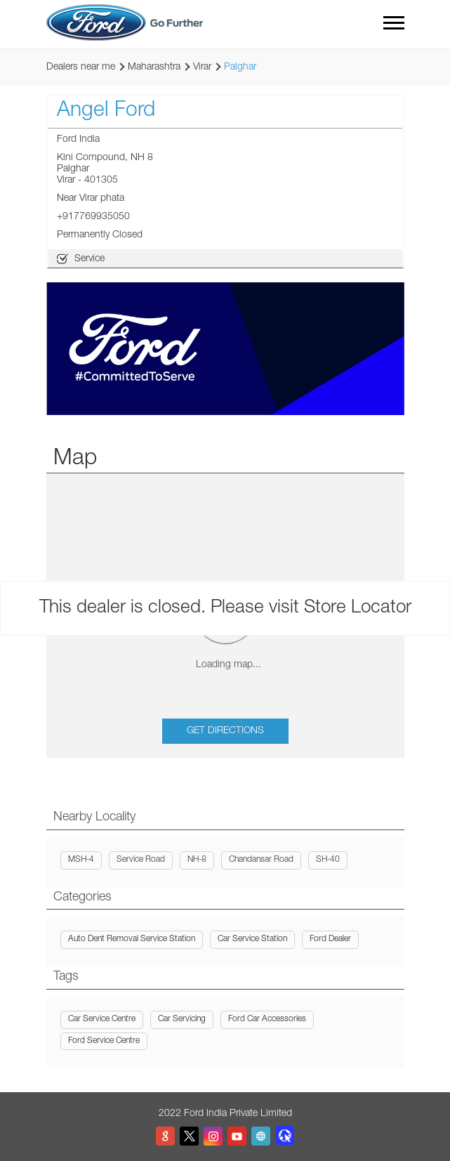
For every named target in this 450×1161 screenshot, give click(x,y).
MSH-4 (81, 859)
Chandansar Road (261, 859)
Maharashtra (154, 67)
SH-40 (328, 859)
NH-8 (196, 859)
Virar (202, 67)
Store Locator (357, 608)
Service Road (141, 859)
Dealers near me (80, 67)
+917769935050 (93, 217)
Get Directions (225, 731)
